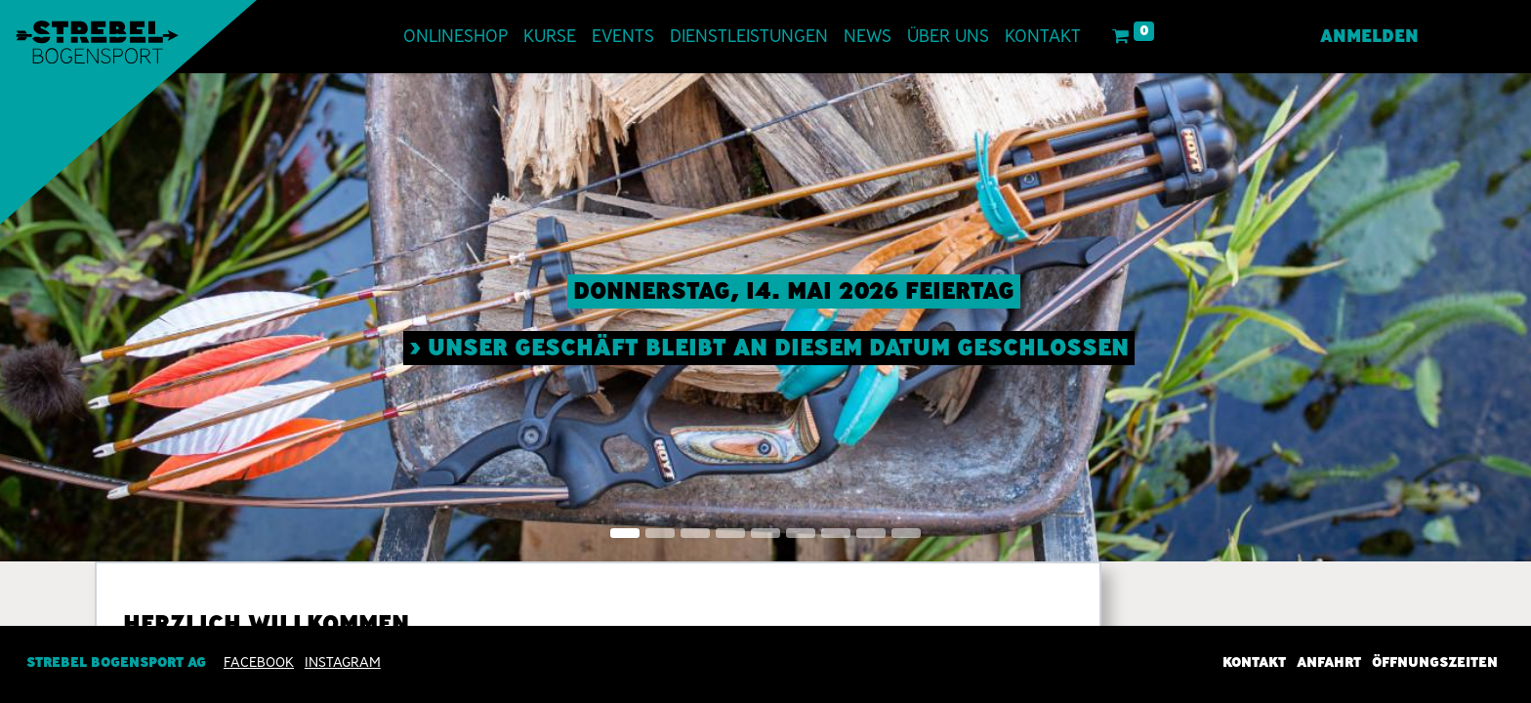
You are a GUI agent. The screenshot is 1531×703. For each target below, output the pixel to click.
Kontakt (1254, 662)
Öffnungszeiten (1435, 662)
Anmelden (1367, 36)
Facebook (259, 662)
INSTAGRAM (343, 662)
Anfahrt (1329, 662)
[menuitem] (457, 36)
